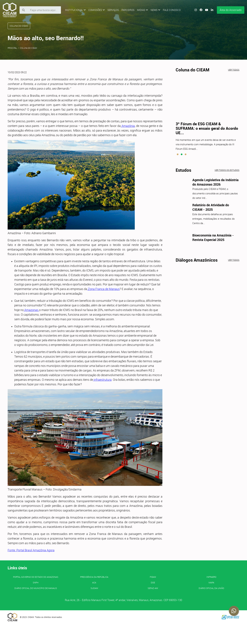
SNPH (35, 582)
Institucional (75, 10)
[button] (178, 154)
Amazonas (31, 310)
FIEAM (153, 576)
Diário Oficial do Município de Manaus (35, 588)
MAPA (211, 582)
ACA (94, 582)
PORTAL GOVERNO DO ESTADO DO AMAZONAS (35, 576)
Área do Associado (231, 10)
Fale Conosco (172, 10)
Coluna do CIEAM (28, 48)
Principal (12, 48)
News (155, 10)
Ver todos (233, 69)
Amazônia (128, 126)
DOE (153, 582)
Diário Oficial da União (211, 588)
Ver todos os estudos (227, 170)
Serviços (113, 10)
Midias (142, 10)
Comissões (96, 10)
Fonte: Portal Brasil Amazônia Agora (31, 550)
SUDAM (94, 588)
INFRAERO (211, 576)
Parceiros (128, 10)
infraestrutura (102, 380)
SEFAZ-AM (153, 588)
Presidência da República (94, 576)
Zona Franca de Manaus (103, 289)
